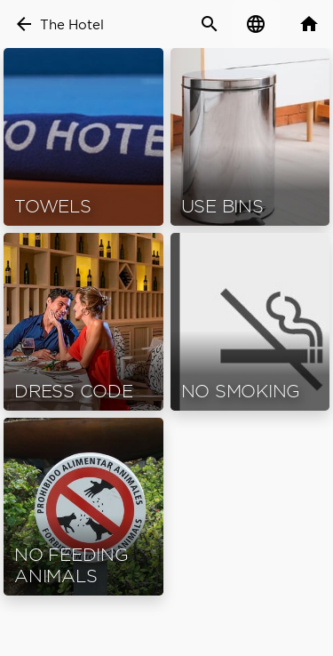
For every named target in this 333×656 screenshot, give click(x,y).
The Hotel (71, 24)
